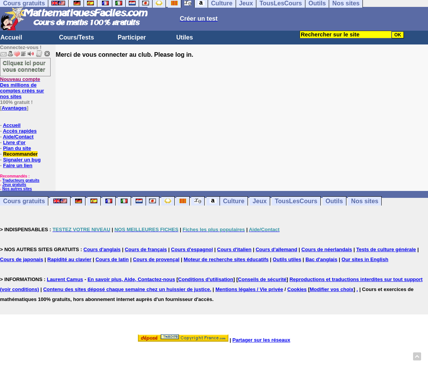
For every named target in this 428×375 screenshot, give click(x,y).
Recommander (20, 154)
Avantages (14, 108)
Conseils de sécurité (262, 279)
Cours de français (146, 249)
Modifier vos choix (331, 289)
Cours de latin (112, 259)
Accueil (11, 37)
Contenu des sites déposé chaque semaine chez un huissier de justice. (127, 289)
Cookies (297, 289)
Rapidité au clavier (70, 259)
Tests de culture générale (386, 249)
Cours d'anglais (102, 249)
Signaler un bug (22, 160)
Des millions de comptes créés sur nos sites (22, 87)
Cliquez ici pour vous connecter (24, 65)
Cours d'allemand (276, 249)
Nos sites (364, 201)
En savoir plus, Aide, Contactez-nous (131, 279)
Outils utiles (287, 259)
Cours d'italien (234, 249)
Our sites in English (364, 259)
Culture (233, 201)
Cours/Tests (76, 37)
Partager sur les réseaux (261, 340)
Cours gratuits (24, 201)
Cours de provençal (156, 259)
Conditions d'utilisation (205, 279)
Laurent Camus (65, 279)
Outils (334, 201)
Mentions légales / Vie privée (249, 289)
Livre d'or (14, 142)
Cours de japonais (21, 259)
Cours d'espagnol (192, 249)
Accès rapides (19, 131)
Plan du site (17, 148)
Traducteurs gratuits (20, 180)
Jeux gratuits (14, 185)
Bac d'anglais (321, 259)
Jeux (259, 201)
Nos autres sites (17, 189)
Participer (132, 37)
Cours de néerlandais (327, 249)
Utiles (184, 37)
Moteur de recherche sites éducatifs (226, 259)
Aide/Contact (18, 137)
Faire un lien (18, 165)
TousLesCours (296, 201)
